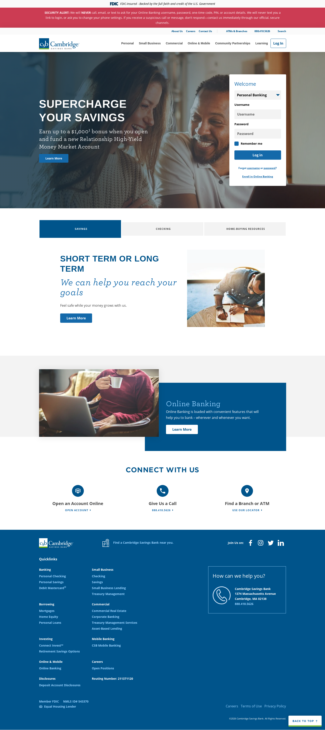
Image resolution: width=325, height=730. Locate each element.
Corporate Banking (105, 617)
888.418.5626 (262, 31)
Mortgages (46, 611)
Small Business (150, 43)
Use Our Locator (246, 510)
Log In (278, 43)
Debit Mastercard (52, 588)
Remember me (248, 144)
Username (241, 105)
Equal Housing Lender (60, 706)
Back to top (303, 721)
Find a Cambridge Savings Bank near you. (137, 543)
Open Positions (103, 668)
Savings (97, 582)
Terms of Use (251, 706)
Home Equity (48, 617)
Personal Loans (50, 623)
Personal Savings (51, 582)
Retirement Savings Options (59, 651)
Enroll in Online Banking (257, 176)
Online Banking (50, 668)
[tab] (80, 229)
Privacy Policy (275, 706)
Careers (190, 31)
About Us (177, 31)
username (253, 168)
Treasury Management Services (114, 623)
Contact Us (205, 31)
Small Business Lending (109, 588)
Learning (261, 43)
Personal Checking (52, 576)
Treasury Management (108, 594)
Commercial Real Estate (109, 611)
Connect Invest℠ (51, 645)
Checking (98, 576)
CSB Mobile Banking (106, 645)
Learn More (53, 158)
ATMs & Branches (236, 31)
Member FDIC (49, 701)
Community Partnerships (232, 43)
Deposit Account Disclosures (59, 685)
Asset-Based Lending (107, 628)
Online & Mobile (199, 43)
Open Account (76, 510)
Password (241, 124)
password (270, 168)
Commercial (174, 43)
